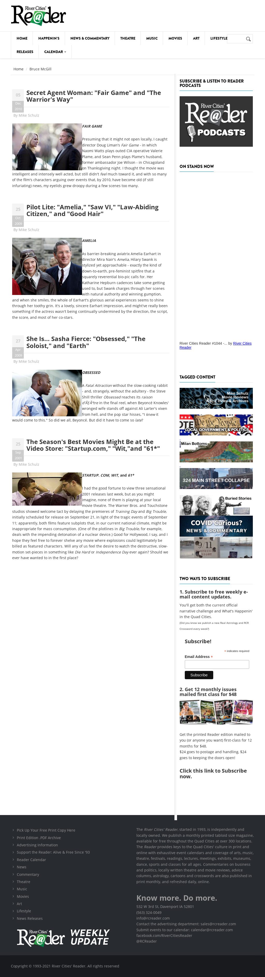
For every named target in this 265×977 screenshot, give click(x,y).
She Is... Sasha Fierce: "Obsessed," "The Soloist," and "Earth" (85, 342)
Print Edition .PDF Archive (39, 837)
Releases (25, 51)
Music (152, 38)
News (21, 866)
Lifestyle (218, 38)
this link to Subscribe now (213, 773)
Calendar (55, 51)
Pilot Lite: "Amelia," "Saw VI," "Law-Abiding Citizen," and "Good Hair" (92, 210)
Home (22, 38)
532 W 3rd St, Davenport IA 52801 (165, 906)
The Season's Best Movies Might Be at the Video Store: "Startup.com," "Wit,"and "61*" (93, 445)
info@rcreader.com (153, 918)
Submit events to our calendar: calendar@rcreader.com (184, 929)
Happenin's (49, 38)
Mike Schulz (29, 115)
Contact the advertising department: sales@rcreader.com (186, 923)
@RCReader (146, 941)
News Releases (30, 918)
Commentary (28, 874)
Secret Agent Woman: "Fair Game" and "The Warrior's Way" (93, 95)
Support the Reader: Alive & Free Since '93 (53, 852)
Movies (175, 38)
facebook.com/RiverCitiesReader (164, 935)
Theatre (127, 38)
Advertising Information (37, 844)
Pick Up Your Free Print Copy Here (46, 830)
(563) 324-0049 (148, 912)
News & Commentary (89, 38)
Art (196, 38)
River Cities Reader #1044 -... (203, 343)
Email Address (199, 656)
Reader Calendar (31, 859)
